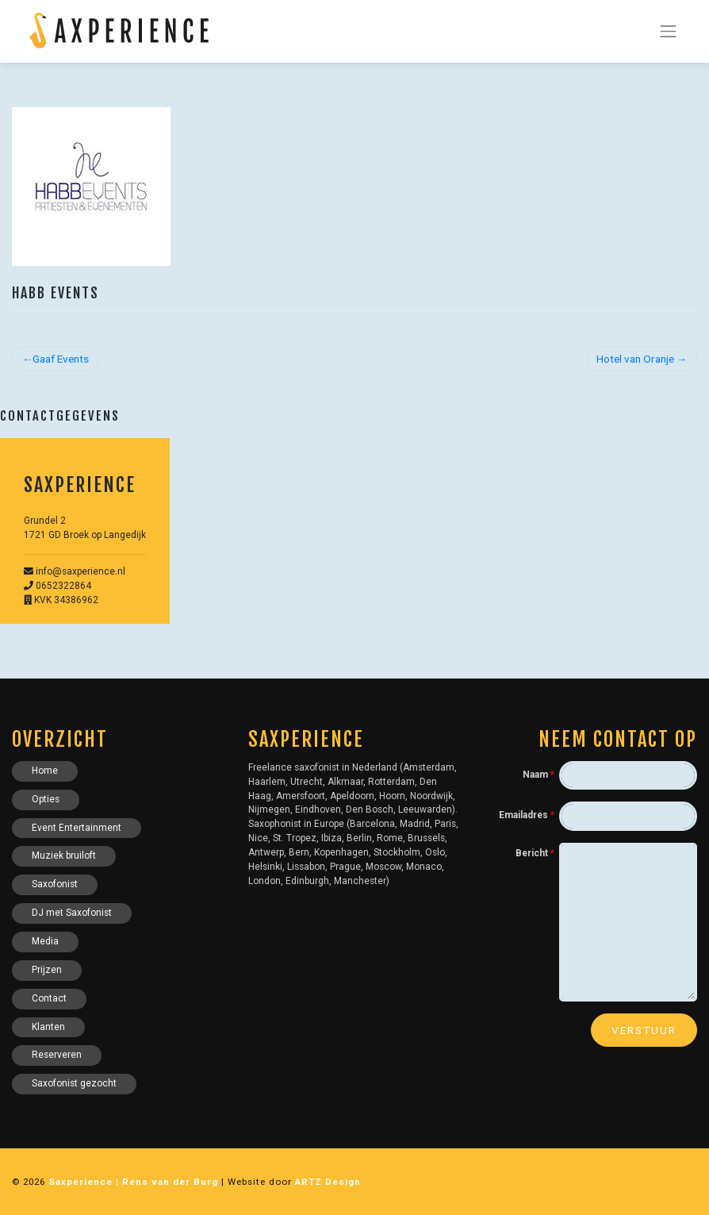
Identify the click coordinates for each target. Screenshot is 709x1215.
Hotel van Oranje (635, 358)
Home (45, 770)
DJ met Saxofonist (72, 912)
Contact (49, 998)
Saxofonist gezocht (74, 1083)
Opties (45, 799)
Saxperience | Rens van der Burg (133, 1181)
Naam (538, 774)
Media (45, 941)
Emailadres (526, 815)
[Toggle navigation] (668, 31)
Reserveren (57, 1054)
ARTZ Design (328, 1181)
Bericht (534, 853)
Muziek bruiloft (64, 855)
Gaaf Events (61, 358)
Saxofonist (55, 884)
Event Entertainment (76, 827)
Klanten (48, 1026)
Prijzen (47, 969)
